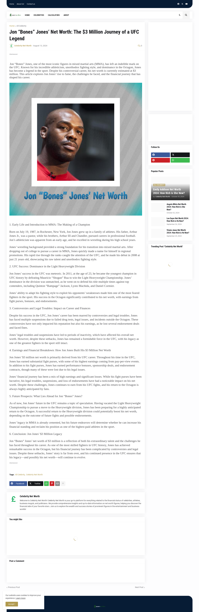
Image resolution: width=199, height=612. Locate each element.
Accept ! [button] (11, 604)
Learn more (20, 598)
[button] (180, 15)
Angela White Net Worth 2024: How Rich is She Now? (176, 207)
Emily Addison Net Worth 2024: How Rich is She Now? (169, 191)
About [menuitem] (66, 15)
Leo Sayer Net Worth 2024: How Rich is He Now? (178, 219)
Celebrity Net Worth (34, 475)
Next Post (139, 587)
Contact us (31, 4)
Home (11, 4)
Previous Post (14, 587)
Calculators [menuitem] (54, 15)
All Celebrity (21, 26)
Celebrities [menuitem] (39, 15)
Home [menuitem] (27, 15)
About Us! (20, 4)
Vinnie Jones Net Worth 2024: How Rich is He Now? (178, 231)
